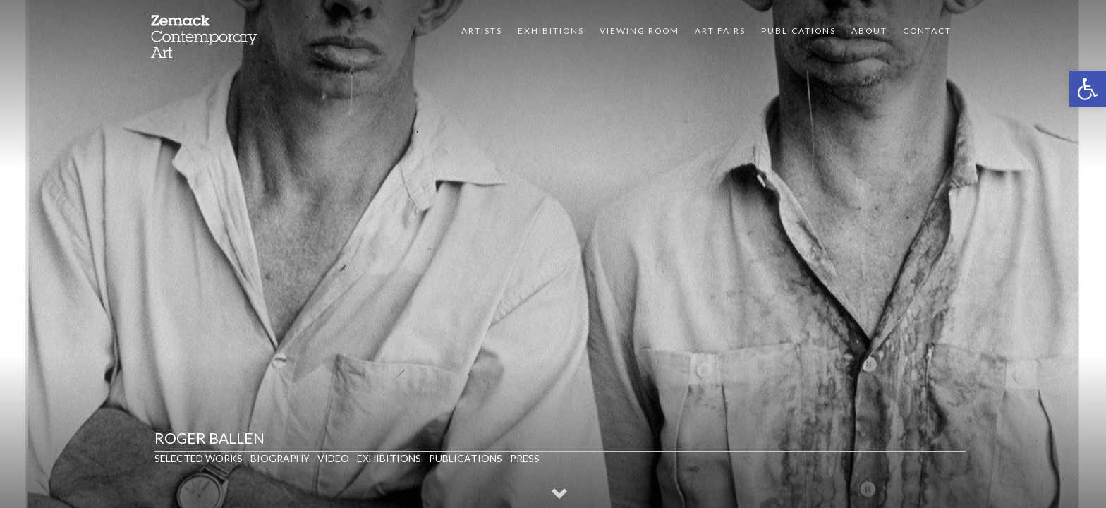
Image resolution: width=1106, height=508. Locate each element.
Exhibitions (551, 30)
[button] (1087, 89)
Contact (927, 30)
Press (525, 458)
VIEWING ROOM (639, 30)
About (869, 30)
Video (333, 458)
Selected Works (198, 458)
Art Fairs (720, 30)
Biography (280, 458)
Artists (481, 30)
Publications (798, 30)
